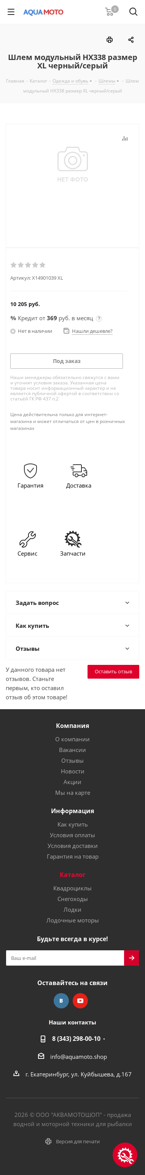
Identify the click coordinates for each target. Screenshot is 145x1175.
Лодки (72, 909)
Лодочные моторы (72, 920)
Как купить (72, 824)
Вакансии (72, 750)
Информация (72, 811)
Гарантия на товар (73, 856)
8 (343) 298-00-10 (76, 1038)
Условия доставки (73, 845)
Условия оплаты (72, 835)
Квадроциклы (72, 888)
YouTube (80, 1000)
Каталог (73, 874)
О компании (72, 739)
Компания (72, 725)
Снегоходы (72, 899)
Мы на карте (72, 792)
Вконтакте (61, 1000)
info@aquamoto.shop (78, 1056)
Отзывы (72, 760)
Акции (72, 782)
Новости (72, 771)
